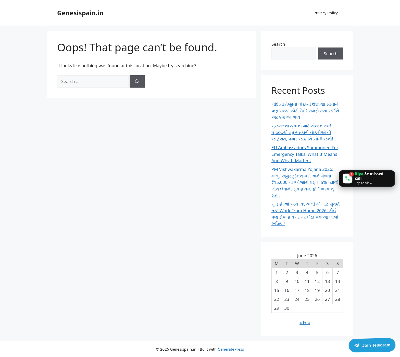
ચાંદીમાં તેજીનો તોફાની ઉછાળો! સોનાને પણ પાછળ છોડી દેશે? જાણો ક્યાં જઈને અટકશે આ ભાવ (305, 110)
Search (278, 44)
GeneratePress (231, 349)
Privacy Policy (326, 12)
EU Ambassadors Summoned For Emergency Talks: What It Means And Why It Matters (304, 154)
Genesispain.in (80, 12)
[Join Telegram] (372, 345)
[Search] (137, 81)
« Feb (304, 322)
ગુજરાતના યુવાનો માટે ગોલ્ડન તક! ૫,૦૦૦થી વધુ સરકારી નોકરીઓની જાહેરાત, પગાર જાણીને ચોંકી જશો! (302, 132)
